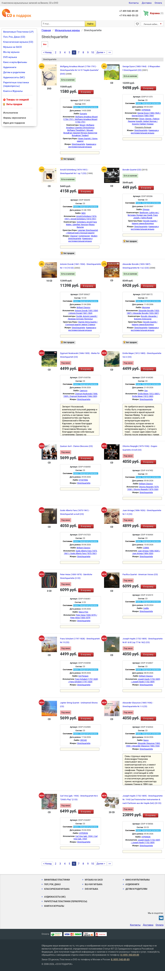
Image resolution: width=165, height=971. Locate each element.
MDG (83, 213)
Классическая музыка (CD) (18, 42)
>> (110, 52)
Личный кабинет (151, 24)
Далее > (101, 52)
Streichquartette (78, 144)
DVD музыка (10, 57)
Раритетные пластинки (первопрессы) (16, 84)
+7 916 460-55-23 (128, 15)
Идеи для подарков (14, 123)
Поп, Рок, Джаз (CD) (14, 36)
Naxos (146, 740)
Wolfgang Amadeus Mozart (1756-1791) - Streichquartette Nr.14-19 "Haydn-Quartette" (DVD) (79, 70)
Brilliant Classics (83, 307)
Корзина (156, 13)
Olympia (146, 209)
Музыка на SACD (12, 47)
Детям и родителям (14, 72)
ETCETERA (83, 480)
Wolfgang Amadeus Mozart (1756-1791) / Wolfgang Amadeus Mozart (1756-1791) (80, 119)
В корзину (86, 92)
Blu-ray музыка (11, 52)
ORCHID (83, 740)
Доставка (146, 3)
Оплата (158, 3)
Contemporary (84, 236)
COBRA (146, 548)
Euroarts (83, 114)
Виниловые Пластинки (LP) (18, 31)
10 (92, 52)
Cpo (146, 391)
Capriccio (83, 391)
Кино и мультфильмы (15, 62)
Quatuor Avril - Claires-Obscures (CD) (76, 446)
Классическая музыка (56, 889)
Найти (90, 24)
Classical (74, 236)
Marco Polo (83, 612)
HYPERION (146, 110)
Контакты (134, 3)
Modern (94, 236)
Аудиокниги (9, 67)
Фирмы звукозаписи (14, 117)
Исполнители (10, 112)
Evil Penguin (83, 676)
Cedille (146, 608)
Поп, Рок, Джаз (52, 884)
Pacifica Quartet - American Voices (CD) (140, 574)
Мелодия (146, 307)
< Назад (47, 52)
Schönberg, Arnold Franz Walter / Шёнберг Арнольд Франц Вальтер (81, 224)
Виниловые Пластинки (57, 880)
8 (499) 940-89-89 (130, 955)
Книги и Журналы (13, 91)
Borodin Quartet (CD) (132, 170)
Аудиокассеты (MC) (14, 77)
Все (44, 44)
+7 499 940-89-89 (128, 11)
